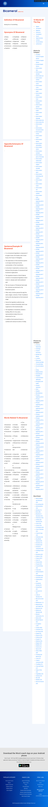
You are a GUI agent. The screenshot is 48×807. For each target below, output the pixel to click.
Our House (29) (39, 631)
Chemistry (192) (39, 517)
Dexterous (38, 32)
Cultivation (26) (39, 537)
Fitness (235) (39, 562)
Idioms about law (40, 120)
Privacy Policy (40, 784)
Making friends (39, 371)
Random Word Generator (25, 790)
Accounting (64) (39, 504)
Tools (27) (38, 658)
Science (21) (39, 646)
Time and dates (39, 364)
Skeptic (37, 26)
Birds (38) (38, 512)
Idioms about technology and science (39, 176)
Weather (38, 391)
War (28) (38, 677)
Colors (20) (38, 523)
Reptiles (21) (39, 645)
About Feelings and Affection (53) (39, 500)
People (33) (38, 633)
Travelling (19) (39, 664)
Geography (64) (39, 575)
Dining (37, 370)
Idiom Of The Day (26, 780)
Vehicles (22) (39, 675)
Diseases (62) (39, 544)
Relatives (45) (39, 641)
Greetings (38, 348)
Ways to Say (25, 782)
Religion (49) (39, 643)
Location (38, 358)
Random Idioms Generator (25, 792)
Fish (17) (38, 560)
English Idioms (9, 788)
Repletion (38, 30)
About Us (40, 786)
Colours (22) (39, 525)
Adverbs (26, 788)
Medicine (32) (39, 608)
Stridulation (38, 28)
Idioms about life (40, 122)
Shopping (38, 375)
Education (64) (39, 554)
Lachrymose (39, 43)
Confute (38, 40)
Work (37, 389)
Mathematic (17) (40, 602)
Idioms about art (39, 75)
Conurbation (38, 34)
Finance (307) (39, 558)
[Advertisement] (16, 94)
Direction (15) (39, 542)
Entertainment (39, 373)
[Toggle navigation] (43, 3)
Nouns (9, 782)
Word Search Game (26, 796)
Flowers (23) (39, 564)
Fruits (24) (38, 569)
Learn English (9, 790)
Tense (25, 784)
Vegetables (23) (39, 673)
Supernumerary (39, 38)
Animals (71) (39, 510)
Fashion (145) (39, 556)
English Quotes (9, 786)
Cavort (37, 36)
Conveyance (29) (40, 527)
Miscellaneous (39, 393)
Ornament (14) (39, 629)
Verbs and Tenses (9, 780)
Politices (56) (39, 637)
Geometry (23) (39, 577)
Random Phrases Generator (26, 794)
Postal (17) (38, 639)
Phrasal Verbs (26, 786)
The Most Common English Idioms (40, 56)
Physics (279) (39, 635)
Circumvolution (39, 41)
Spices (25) (38, 648)
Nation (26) (38, 618)
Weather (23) (39, 679)
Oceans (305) (39, 627)
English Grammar (9, 784)
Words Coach (23, 803)
